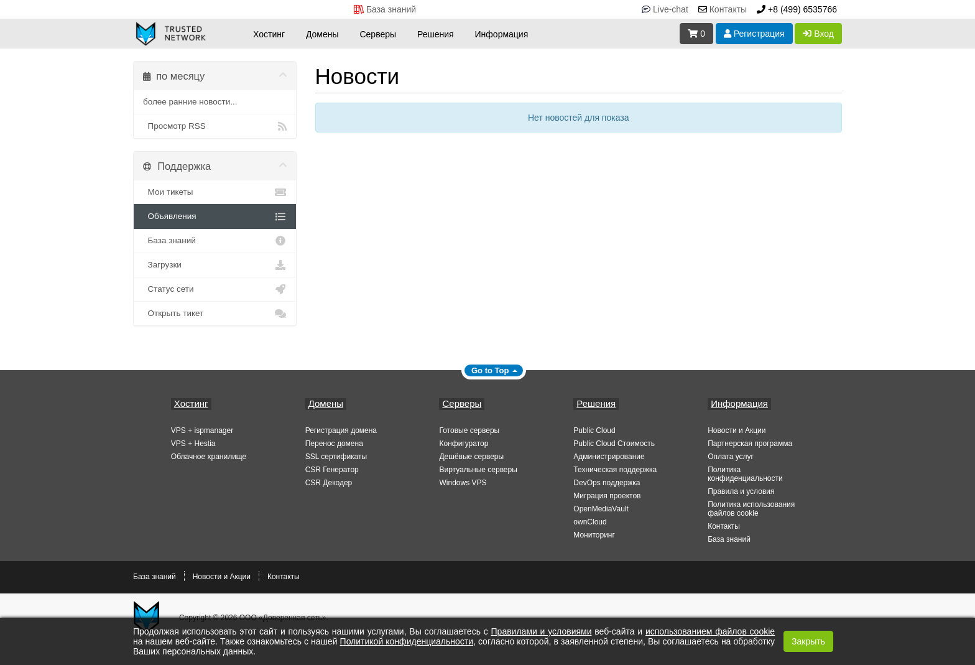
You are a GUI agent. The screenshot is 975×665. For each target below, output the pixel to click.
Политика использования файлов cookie (751, 509)
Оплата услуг (731, 456)
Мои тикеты (215, 192)
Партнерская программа (750, 443)
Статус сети (215, 289)
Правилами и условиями (541, 631)
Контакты (724, 526)
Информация (502, 34)
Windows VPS (462, 482)
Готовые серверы (469, 430)
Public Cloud (594, 430)
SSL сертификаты (336, 456)
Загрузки (215, 265)
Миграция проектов (606, 495)
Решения (435, 34)
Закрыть (808, 641)
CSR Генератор (332, 469)
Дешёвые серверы (471, 456)
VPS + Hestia (193, 443)
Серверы (377, 34)
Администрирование (608, 456)
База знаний (215, 240)
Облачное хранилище (208, 456)
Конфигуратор (463, 443)
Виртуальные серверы (478, 469)
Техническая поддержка (615, 469)
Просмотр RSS (215, 126)
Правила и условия (741, 491)
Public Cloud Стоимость (614, 443)
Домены (322, 34)
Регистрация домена (341, 430)
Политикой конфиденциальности (406, 641)
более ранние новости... (190, 101)
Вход (818, 34)
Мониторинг (594, 535)
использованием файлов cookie (710, 631)
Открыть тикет (215, 313)
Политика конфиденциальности (745, 474)
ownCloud (589, 522)
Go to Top (490, 370)
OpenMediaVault (601, 509)
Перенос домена (334, 443)
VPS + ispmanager (202, 430)
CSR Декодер (329, 482)
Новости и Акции (736, 430)
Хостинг (269, 34)
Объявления (215, 216)
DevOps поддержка (606, 482)
